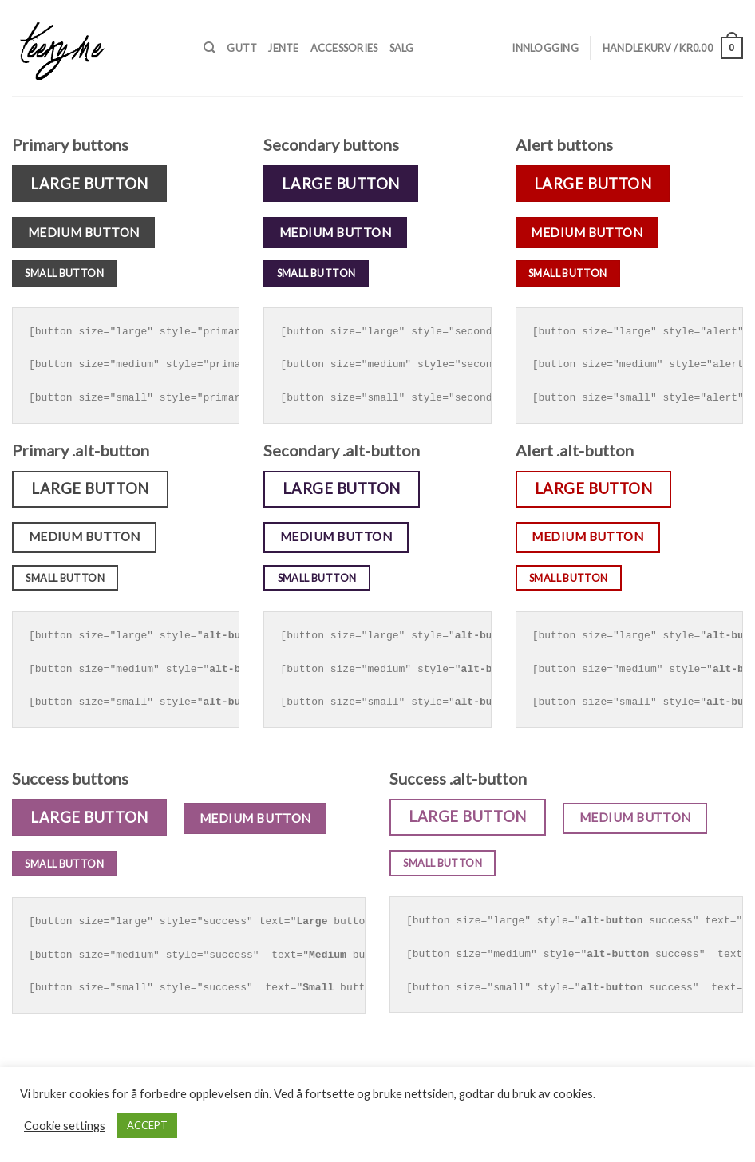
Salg (401, 48)
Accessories (344, 48)
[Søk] (209, 48)
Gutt (242, 48)
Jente (283, 48)
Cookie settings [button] (64, 1125)
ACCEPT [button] (147, 1125)
